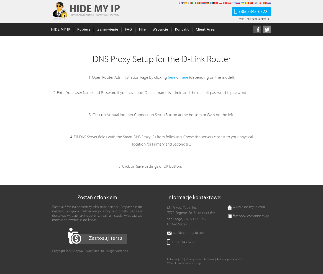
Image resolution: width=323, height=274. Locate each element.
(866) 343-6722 (253, 12)
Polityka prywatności (229, 259)
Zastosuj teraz (106, 238)
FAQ (128, 29)
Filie (142, 29)
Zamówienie (107, 29)
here (171, 77)
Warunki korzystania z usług (184, 263)
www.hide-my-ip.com (249, 207)
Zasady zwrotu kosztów (200, 259)
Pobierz (83, 29)
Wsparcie (160, 29)
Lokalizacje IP (175, 259)
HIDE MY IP (60, 29)
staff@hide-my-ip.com (189, 233)
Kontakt (182, 29)
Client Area (205, 29)
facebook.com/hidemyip (251, 216)
